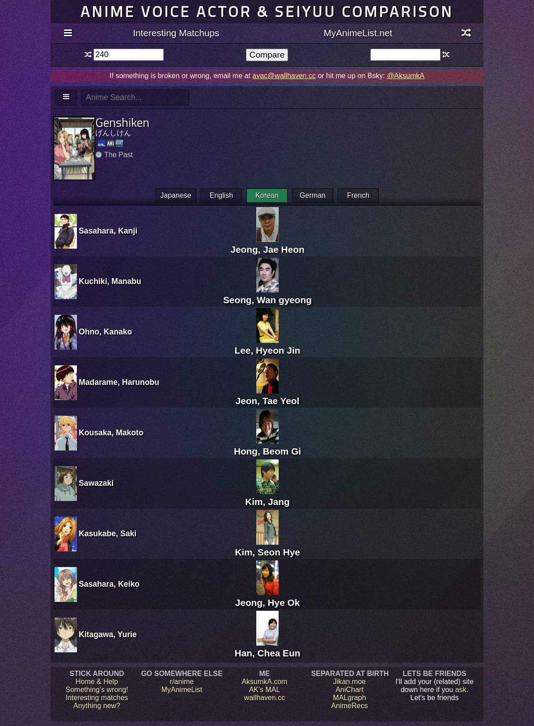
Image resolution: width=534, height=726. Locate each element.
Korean (267, 195)
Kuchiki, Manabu (110, 281)
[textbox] (128, 55)
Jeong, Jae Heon (267, 244)
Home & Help (97, 681)
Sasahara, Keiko (109, 584)
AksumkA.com (264, 681)
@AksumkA (405, 75)
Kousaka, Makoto (111, 432)
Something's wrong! (96, 689)
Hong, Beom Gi (267, 445)
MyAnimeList (182, 689)
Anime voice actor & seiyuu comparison (267, 11)
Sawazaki (96, 483)
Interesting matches (97, 697)
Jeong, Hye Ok (267, 597)
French (358, 195)
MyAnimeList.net (357, 33)
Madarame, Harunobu (119, 382)
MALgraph (349, 697)
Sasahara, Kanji (108, 230)
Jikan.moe (349, 681)
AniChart (349, 689)
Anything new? (96, 705)
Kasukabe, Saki (107, 533)
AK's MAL (264, 689)
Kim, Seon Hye (267, 546)
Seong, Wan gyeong (267, 294)
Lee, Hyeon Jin (268, 344)
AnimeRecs (349, 705)
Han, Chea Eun (268, 647)
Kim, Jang (267, 496)
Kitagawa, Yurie (108, 634)
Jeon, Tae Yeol (268, 395)
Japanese (175, 195)
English (221, 195)
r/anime (182, 681)
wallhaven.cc (264, 697)
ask (460, 689)
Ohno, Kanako (105, 331)
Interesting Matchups (176, 33)
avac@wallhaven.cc (284, 75)
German (313, 195)
